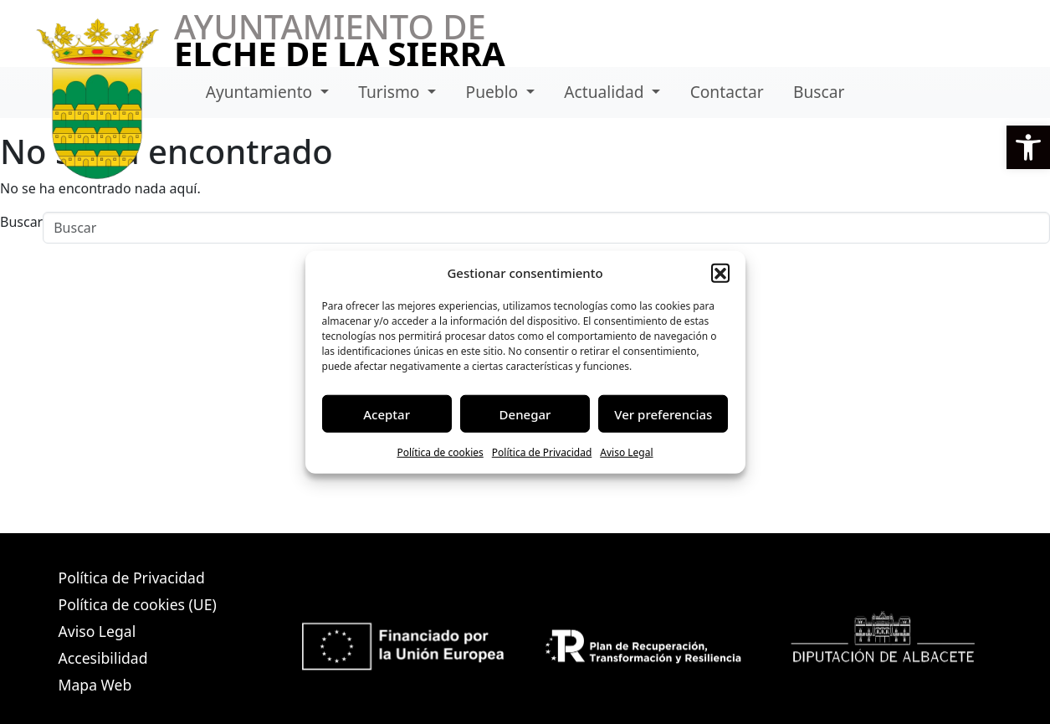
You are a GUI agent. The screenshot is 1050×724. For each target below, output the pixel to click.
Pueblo (494, 91)
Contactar (727, 91)
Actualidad (606, 91)
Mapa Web (95, 685)
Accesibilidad (103, 658)
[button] (1028, 147)
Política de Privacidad (542, 452)
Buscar (818, 91)
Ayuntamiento (261, 91)
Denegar (525, 413)
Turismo (390, 91)
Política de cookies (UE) (138, 604)
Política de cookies (440, 452)
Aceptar (386, 413)
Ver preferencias (663, 413)
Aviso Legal (626, 452)
